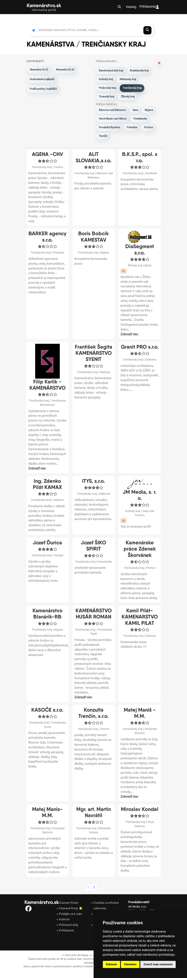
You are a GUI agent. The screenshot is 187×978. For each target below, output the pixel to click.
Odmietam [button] (130, 964)
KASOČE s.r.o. (47, 710)
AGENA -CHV (47, 154)
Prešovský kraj (107, 88)
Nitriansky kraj (128, 79)
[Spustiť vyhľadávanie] (147, 30)
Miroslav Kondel (139, 809)
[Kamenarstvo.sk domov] (44, 7)
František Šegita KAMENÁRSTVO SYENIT (93, 353)
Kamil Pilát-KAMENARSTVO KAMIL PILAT (140, 616)
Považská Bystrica (109, 127)
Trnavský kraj (106, 96)
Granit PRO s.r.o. (140, 347)
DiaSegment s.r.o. (139, 249)
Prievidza (132, 127)
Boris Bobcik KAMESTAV (93, 236)
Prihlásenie (149, 7)
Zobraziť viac (129, 334)
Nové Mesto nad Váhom (113, 119)
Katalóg (131, 7)
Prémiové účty (68, 924)
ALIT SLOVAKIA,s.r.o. (93, 157)
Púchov (148, 127)
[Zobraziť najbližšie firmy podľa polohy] (33, 30)
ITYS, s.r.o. (93, 481)
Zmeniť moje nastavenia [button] (157, 964)
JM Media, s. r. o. (139, 495)
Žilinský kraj (128, 96)
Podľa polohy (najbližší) (43, 89)
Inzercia (64, 919)
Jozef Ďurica (47, 542)
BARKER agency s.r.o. (47, 236)
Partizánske (140, 119)
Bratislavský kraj (139, 70)
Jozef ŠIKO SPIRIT (93, 545)
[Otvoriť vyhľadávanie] (119, 7)
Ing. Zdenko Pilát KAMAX (47, 484)
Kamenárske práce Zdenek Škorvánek (140, 548)
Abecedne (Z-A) (65, 70)
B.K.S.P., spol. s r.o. (139, 157)
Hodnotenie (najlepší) (42, 79)
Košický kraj (106, 79)
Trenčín (103, 136)
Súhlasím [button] (111, 964)
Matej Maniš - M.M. (140, 713)
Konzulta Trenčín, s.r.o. (93, 713)
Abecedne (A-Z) (39, 70)
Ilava (135, 110)
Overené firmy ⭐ (70, 908)
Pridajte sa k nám (70, 913)
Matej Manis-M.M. (47, 812)
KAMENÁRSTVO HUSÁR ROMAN (94, 613)
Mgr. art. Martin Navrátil (93, 812)
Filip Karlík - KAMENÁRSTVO (47, 384)
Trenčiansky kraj (132, 88)
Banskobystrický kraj (111, 70)
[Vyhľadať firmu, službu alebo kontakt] (89, 30)
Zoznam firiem (68, 902)
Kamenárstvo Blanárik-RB (47, 613)
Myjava (149, 110)
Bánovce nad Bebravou (112, 110)
